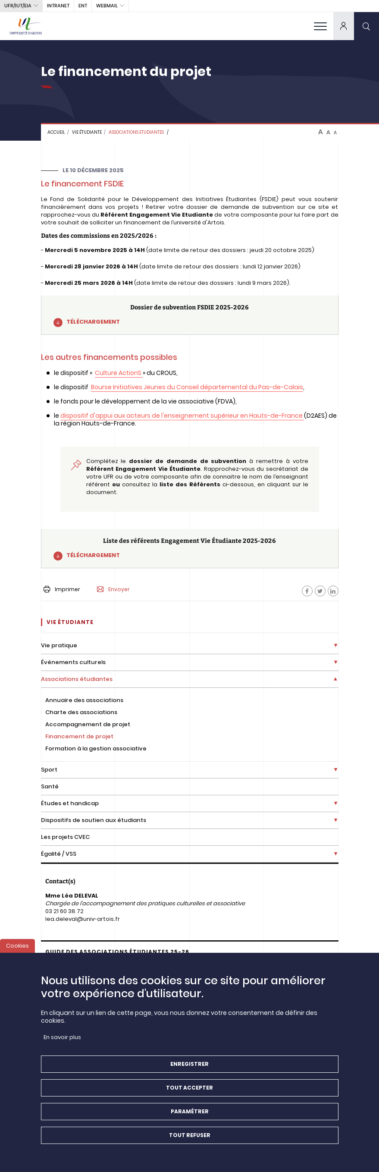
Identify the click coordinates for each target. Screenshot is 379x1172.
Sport (49, 770)
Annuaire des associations (84, 700)
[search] (366, 26)
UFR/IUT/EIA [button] (17, 5)
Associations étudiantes (77, 679)
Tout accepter (189, 1094)
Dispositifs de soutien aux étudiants (93, 820)
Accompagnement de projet (87, 724)
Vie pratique (59, 645)
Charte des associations (81, 712)
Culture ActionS (118, 373)
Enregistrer (189, 1070)
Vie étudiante (87, 132)
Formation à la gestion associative (96, 748)
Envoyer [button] (113, 589)
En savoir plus (62, 1044)
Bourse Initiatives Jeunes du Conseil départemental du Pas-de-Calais (197, 387)
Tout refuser (189, 1142)
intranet (58, 5)
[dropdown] (343, 26)
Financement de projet (79, 736)
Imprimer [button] (62, 589)
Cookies (17, 952)
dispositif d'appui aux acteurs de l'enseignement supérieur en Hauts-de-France (182, 415)
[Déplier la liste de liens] (335, 646)
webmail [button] (107, 5)
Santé (50, 786)
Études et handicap (70, 803)
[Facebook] (307, 591)
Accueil (56, 132)
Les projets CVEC (65, 837)
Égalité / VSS (58, 854)
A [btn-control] (320, 132)
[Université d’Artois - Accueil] (26, 26)
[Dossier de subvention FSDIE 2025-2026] (189, 315)
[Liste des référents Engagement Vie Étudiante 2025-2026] (189, 548)
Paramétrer (190, 1118)
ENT (82, 5)
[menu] (320, 26)
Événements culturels (73, 662)
